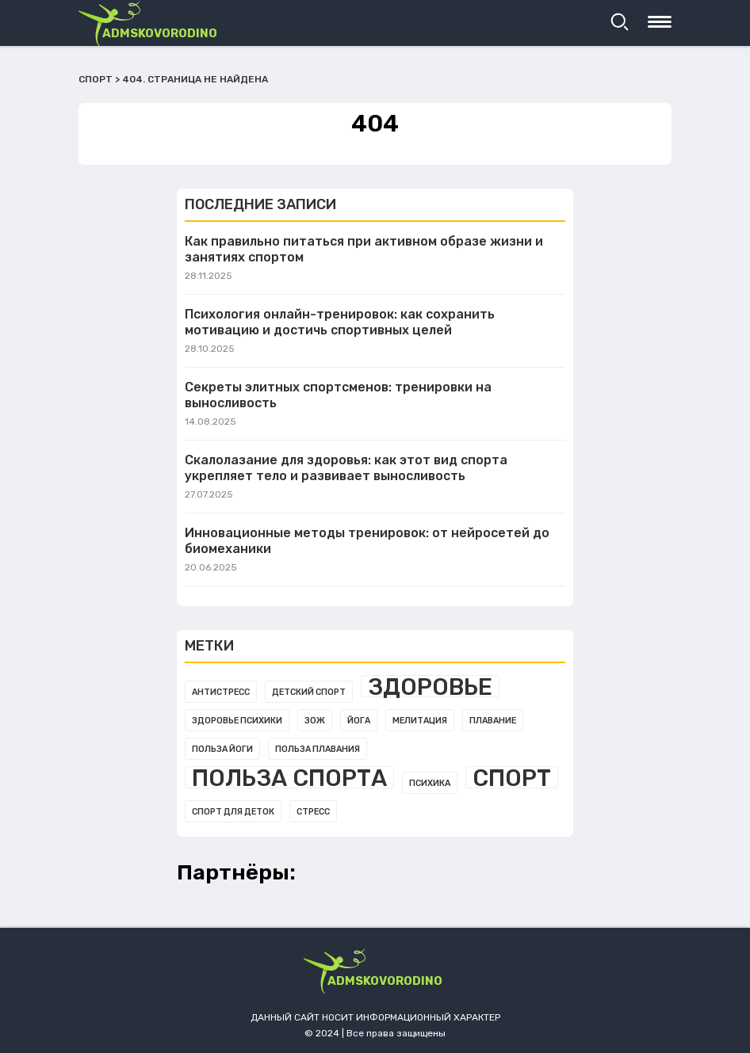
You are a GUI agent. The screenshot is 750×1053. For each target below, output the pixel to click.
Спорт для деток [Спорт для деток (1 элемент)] (233, 812)
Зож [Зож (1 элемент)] (314, 720)
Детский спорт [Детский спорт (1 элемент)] (309, 692)
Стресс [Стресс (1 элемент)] (313, 812)
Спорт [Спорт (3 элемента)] (512, 777)
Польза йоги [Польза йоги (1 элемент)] (222, 749)
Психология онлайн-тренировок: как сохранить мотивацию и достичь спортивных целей (340, 322)
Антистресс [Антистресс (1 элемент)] (221, 692)
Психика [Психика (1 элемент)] (429, 783)
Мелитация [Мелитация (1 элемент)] (419, 720)
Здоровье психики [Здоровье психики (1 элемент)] (237, 720)
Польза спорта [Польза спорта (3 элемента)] (289, 777)
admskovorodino (159, 33)
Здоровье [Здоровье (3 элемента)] (430, 686)
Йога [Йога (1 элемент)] (358, 720)
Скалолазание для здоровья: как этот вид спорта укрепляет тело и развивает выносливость (346, 467)
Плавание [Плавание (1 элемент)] (492, 720)
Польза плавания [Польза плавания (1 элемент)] (317, 749)
